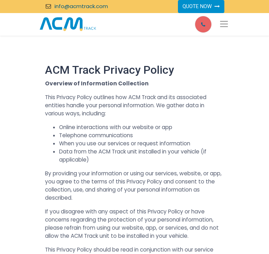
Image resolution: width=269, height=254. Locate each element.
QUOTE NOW (201, 6)
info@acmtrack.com (81, 6)
